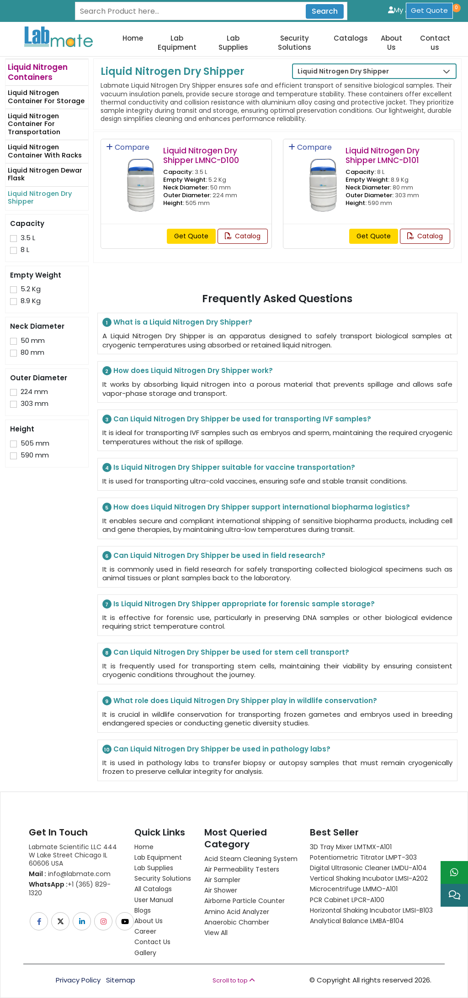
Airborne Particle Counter (244, 901)
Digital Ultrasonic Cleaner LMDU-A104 (368, 868)
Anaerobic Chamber (236, 922)
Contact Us (152, 942)
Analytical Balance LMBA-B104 (357, 921)
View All (216, 933)
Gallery (145, 953)
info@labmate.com (70, 873)
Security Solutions (294, 43)
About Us (391, 43)
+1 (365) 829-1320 (70, 888)
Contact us (435, 43)
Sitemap (120, 980)
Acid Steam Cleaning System (251, 859)
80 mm (32, 352)
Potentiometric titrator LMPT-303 (363, 857)
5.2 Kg (31, 289)
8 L (25, 249)
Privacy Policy (78, 980)
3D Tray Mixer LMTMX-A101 (351, 847)
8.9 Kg (31, 300)
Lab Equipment (177, 43)
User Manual (153, 900)
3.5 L (28, 237)
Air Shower (220, 890)
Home (132, 38)
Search (325, 11)
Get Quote (429, 10)
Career (145, 931)
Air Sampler (222, 880)
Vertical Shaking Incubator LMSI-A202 (369, 878)
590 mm (35, 455)
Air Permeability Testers (241, 869)
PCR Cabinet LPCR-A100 (347, 900)
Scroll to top (234, 980)
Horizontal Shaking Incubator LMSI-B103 (371, 910)
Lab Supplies (233, 43)
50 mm (33, 340)
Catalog (243, 236)
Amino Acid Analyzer (236, 912)
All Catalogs (153, 889)
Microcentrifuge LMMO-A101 (354, 889)
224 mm (34, 391)
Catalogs (351, 38)
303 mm (34, 403)
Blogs (142, 910)
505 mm (35, 443)
